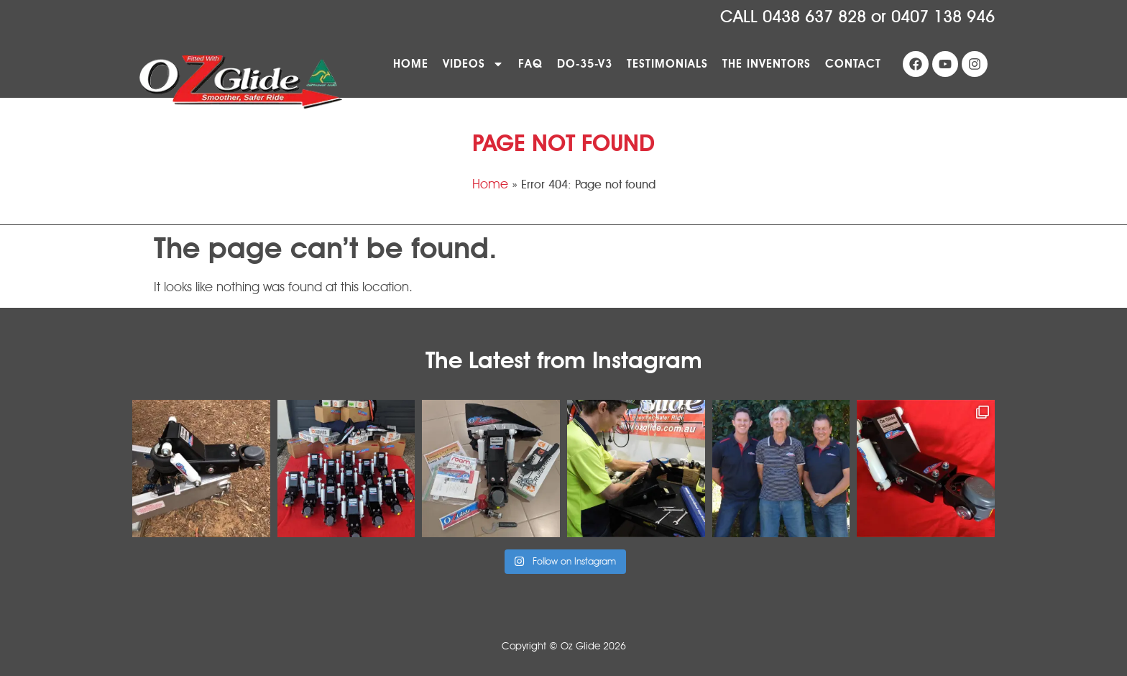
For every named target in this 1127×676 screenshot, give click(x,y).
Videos (473, 64)
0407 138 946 (943, 17)
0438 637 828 (814, 17)
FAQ (530, 63)
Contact (853, 63)
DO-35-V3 (584, 63)
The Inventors (766, 63)
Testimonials (667, 63)
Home (410, 63)
